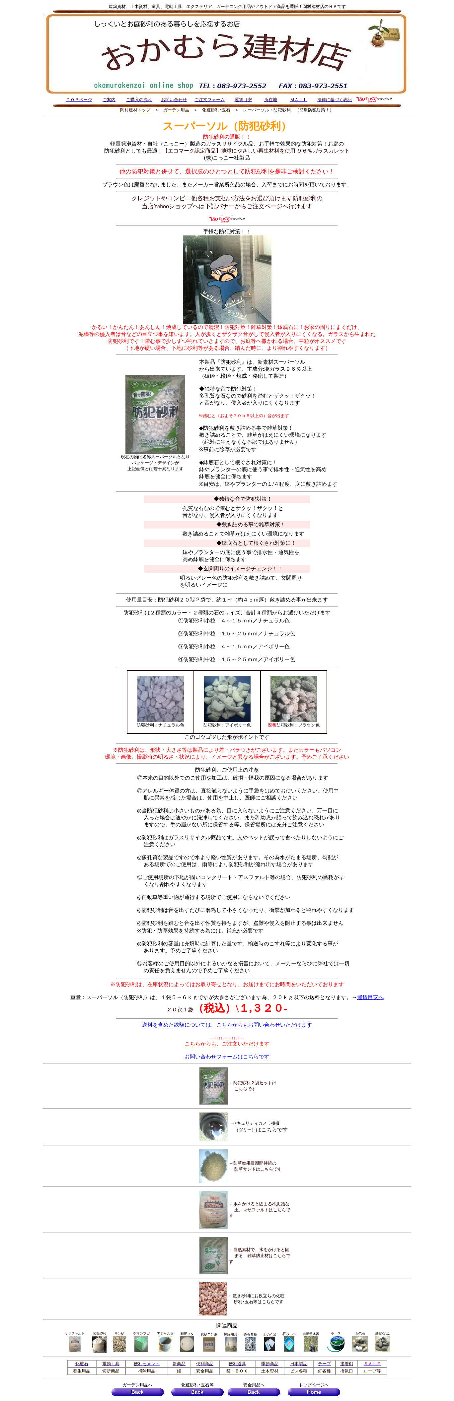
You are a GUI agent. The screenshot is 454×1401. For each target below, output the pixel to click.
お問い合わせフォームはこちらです (227, 1056)
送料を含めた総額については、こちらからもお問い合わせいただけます (227, 1025)
